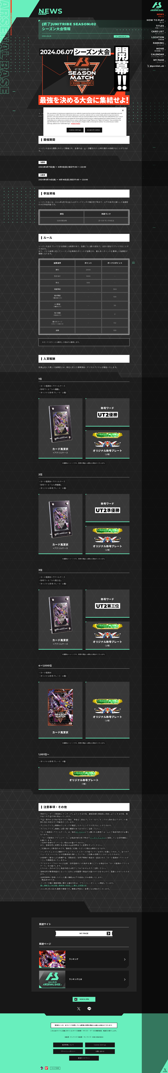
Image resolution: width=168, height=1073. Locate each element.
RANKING (158, 44)
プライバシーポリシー (68, 1051)
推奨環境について (68, 1045)
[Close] (123, 110)
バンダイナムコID (97, 838)
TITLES (159, 27)
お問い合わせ (100, 1051)
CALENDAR (157, 55)
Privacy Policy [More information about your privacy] (75, 123)
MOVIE (159, 49)
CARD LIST (157, 32)
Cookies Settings (100, 1045)
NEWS (160, 15)
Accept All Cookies (93, 130)
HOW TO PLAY (155, 21)
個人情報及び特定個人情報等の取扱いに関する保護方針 (63, 886)
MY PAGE (158, 61)
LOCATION (158, 38)
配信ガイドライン (84, 1058)
